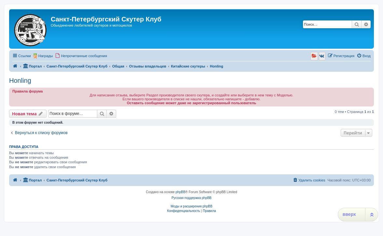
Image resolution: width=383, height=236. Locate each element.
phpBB (180, 192)
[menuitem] (81, 56)
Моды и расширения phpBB (191, 206)
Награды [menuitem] (45, 56)
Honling (20, 80)
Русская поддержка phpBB (191, 198)
